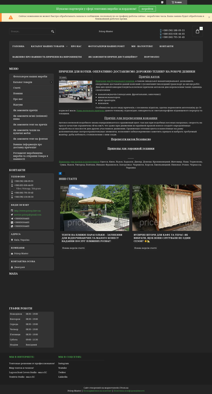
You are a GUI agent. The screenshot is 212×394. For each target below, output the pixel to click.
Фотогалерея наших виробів (30, 76)
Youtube (62, 367)
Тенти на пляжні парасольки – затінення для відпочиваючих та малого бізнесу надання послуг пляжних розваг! (92, 238)
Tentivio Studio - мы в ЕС (22, 376)
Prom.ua (124, 387)
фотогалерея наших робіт (106, 46)
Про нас (18, 99)
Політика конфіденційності (129, 390)
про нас (76, 46)
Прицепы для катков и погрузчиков (79, 161)
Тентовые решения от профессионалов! (32, 363)
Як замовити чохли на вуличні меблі (26, 132)
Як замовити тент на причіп (30, 124)
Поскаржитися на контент (97, 390)
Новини (18, 93)
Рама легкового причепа (91, 110)
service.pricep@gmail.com (27, 214)
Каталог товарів (22, 82)
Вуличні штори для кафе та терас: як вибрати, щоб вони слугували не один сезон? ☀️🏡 (162, 238)
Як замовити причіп (25, 110)
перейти (147, 9)
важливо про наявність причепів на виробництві (47, 56)
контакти (166, 46)
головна (18, 46)
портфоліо (151, 56)
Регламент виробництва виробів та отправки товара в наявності (30, 156)
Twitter (62, 372)
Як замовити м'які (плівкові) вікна (30, 117)
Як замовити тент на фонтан (30, 138)
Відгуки (18, 104)
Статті (16, 87)
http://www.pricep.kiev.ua (27, 210)
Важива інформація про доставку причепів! (27, 146)
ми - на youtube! (142, 46)
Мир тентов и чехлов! (21, 367)
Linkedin (62, 376)
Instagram (63, 363)
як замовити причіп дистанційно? (112, 56)
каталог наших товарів (47, 46)
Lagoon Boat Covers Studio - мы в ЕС (28, 372)
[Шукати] (52, 31)
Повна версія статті (73, 247)
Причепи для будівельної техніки (115, 80)
